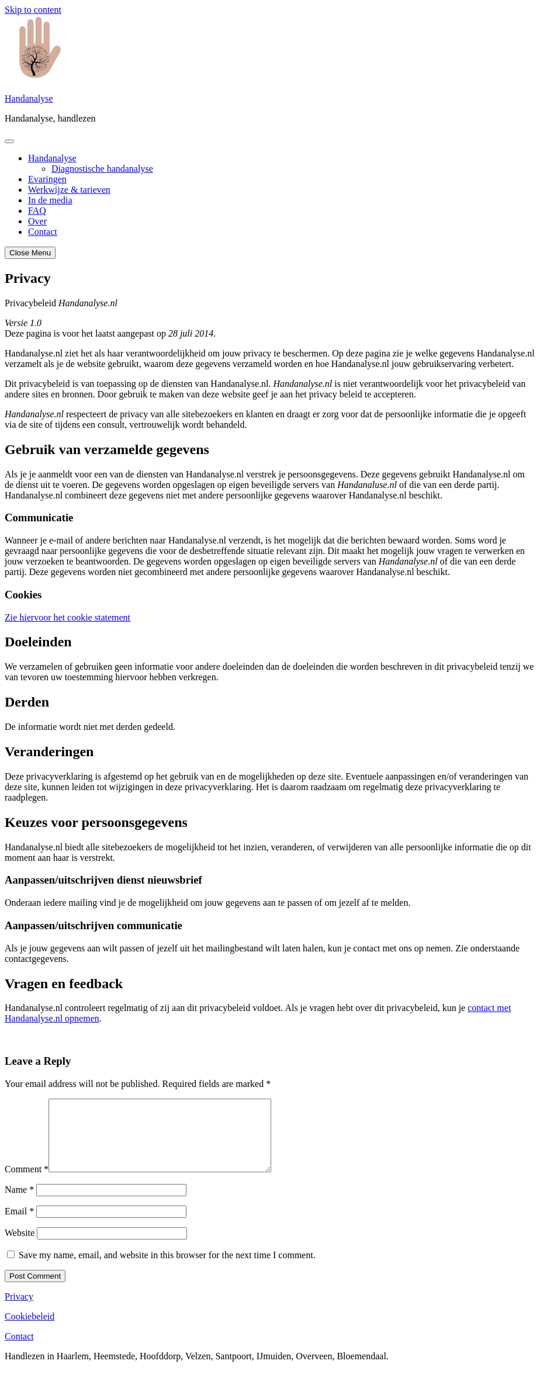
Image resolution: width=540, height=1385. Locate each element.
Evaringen (47, 179)
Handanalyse (29, 98)
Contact (42, 232)
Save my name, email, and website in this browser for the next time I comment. (167, 1269)
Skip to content (33, 10)
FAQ (37, 211)
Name (19, 1204)
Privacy (19, 1310)
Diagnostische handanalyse (102, 169)
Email (19, 1225)
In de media (50, 200)
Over (37, 221)
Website (19, 1247)
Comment (27, 1183)
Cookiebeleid (29, 1330)
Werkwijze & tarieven (69, 190)
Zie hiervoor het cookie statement (67, 617)
